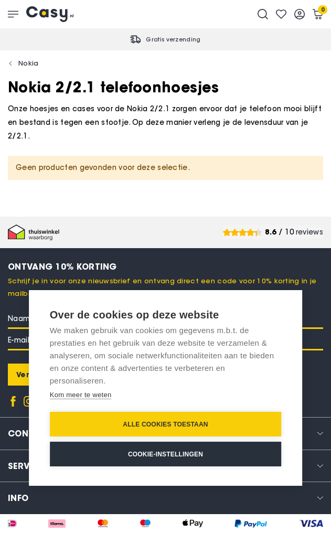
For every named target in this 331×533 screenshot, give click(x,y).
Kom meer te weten (81, 395)
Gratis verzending (173, 39)
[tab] (165, 498)
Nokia (28, 63)
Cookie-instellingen (165, 454)
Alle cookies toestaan (165, 424)
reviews (309, 232)
